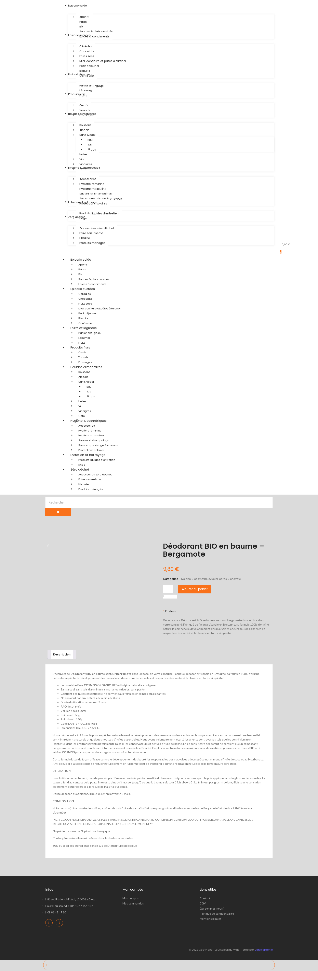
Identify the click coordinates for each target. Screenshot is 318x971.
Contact (205, 899)
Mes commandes (133, 904)
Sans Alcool (86, 382)
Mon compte (130, 899)
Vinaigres (84, 411)
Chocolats (85, 299)
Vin (80, 406)
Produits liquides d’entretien (96, 460)
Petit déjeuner (87, 313)
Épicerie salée (84, 259)
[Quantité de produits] (168, 589)
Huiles (82, 401)
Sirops (91, 396)
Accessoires (86, 426)
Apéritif (83, 265)
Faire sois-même (89, 479)
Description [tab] (62, 655)
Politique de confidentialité (217, 914)
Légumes (84, 338)
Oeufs (82, 352)
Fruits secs (85, 304)
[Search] (159, 502)
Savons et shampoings (93, 440)
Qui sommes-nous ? (212, 909)
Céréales (84, 294)
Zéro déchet (83, 469)
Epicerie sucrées (86, 289)
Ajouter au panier (195, 589)
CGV (203, 904)
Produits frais (84, 347)
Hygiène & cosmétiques (92, 420)
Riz (80, 274)
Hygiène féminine (90, 431)
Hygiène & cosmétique (195, 579)
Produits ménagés (90, 489)
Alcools (83, 377)
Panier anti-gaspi (89, 333)
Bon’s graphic (264, 950)
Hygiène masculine (91, 435)
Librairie (83, 484)
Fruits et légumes (87, 328)
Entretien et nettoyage (91, 455)
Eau (89, 387)
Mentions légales (210, 919)
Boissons (84, 372)
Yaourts (83, 357)
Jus (89, 391)
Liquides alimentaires (90, 367)
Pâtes (82, 269)
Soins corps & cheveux (226, 579)
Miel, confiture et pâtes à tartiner (99, 308)
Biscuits (83, 318)
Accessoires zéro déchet (95, 474)
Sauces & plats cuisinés (93, 279)
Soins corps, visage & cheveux (98, 445)
